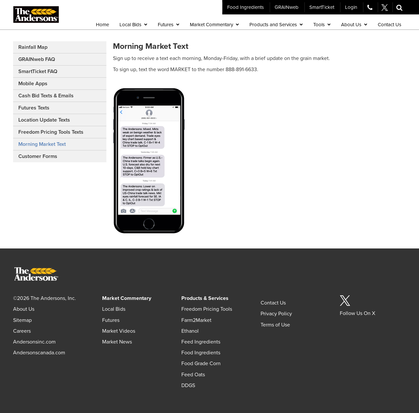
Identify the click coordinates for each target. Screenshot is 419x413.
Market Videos (118, 331)
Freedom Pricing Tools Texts (50, 132)
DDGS (188, 385)
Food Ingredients (245, 7)
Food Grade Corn (201, 363)
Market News (117, 342)
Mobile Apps (32, 83)
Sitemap (22, 320)
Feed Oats (193, 374)
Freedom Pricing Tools (206, 309)
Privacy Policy (276, 313)
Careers (22, 331)
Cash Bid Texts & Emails (46, 95)
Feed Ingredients (200, 342)
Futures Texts (33, 108)
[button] (399, 7)
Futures (110, 320)
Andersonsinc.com (34, 342)
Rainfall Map (32, 47)
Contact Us (273, 303)
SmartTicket (321, 7)
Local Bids (113, 309)
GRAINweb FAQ (36, 59)
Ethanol (190, 331)
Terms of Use (275, 325)
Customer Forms (37, 156)
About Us (23, 309)
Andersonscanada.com (39, 352)
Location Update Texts (44, 120)
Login (351, 7)
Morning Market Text (42, 144)
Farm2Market (196, 320)
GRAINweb (287, 7)
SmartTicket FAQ (37, 71)
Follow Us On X (357, 313)
